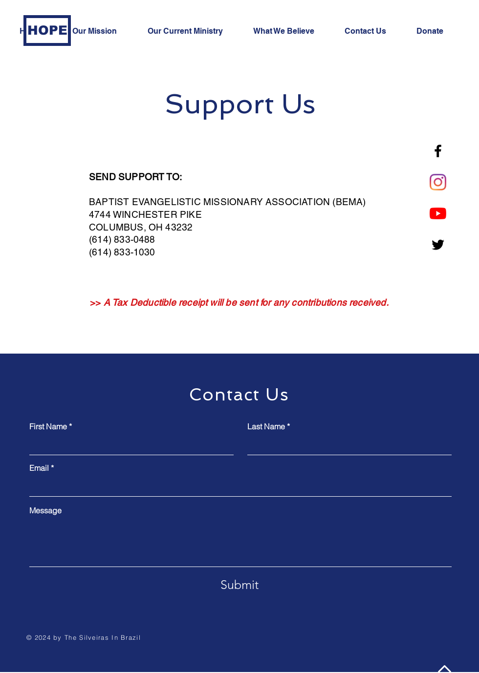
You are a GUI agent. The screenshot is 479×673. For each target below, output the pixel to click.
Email (39, 468)
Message (45, 510)
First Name (48, 426)
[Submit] (239, 584)
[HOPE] (47, 30)
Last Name (266, 426)
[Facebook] (438, 151)
